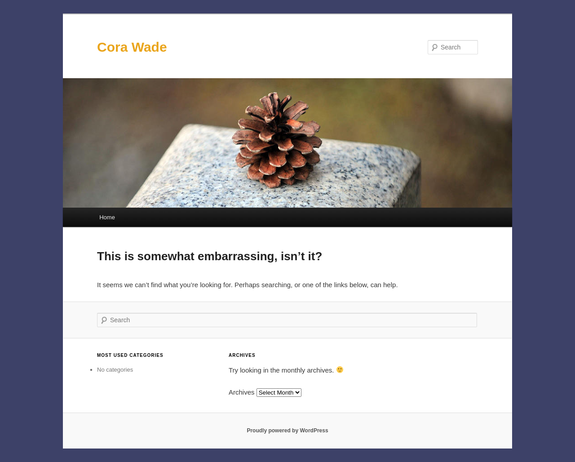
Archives (242, 392)
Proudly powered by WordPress (287, 430)
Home (107, 217)
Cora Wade (132, 47)
